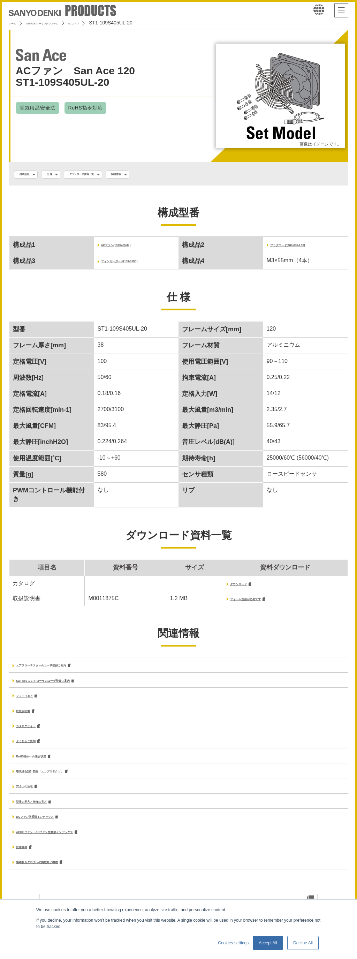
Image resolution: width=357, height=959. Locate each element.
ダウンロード (221, 586)
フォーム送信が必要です (235, 602)
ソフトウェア (33, 700)
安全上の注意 (33, 796)
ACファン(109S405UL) (130, 246)
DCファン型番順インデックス (53, 827)
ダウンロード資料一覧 (116, 175)
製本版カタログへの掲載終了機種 (58, 875)
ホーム (16, 22)
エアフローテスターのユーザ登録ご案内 (66, 669)
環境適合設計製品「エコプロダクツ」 (63, 780)
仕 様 (66, 175)
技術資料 (27, 859)
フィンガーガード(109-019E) (137, 262)
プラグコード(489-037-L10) (304, 246)
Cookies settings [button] (233, 943)
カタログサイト (35, 732)
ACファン (117, 22)
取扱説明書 (30, 716)
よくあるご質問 (35, 748)
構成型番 (31, 175)
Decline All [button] (303, 943)
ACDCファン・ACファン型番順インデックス (72, 843)
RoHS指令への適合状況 (46, 764)
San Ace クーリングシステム (65, 22)
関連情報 (170, 175)
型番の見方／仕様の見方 (46, 811)
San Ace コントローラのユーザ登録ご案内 (69, 685)
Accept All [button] (268, 943)
